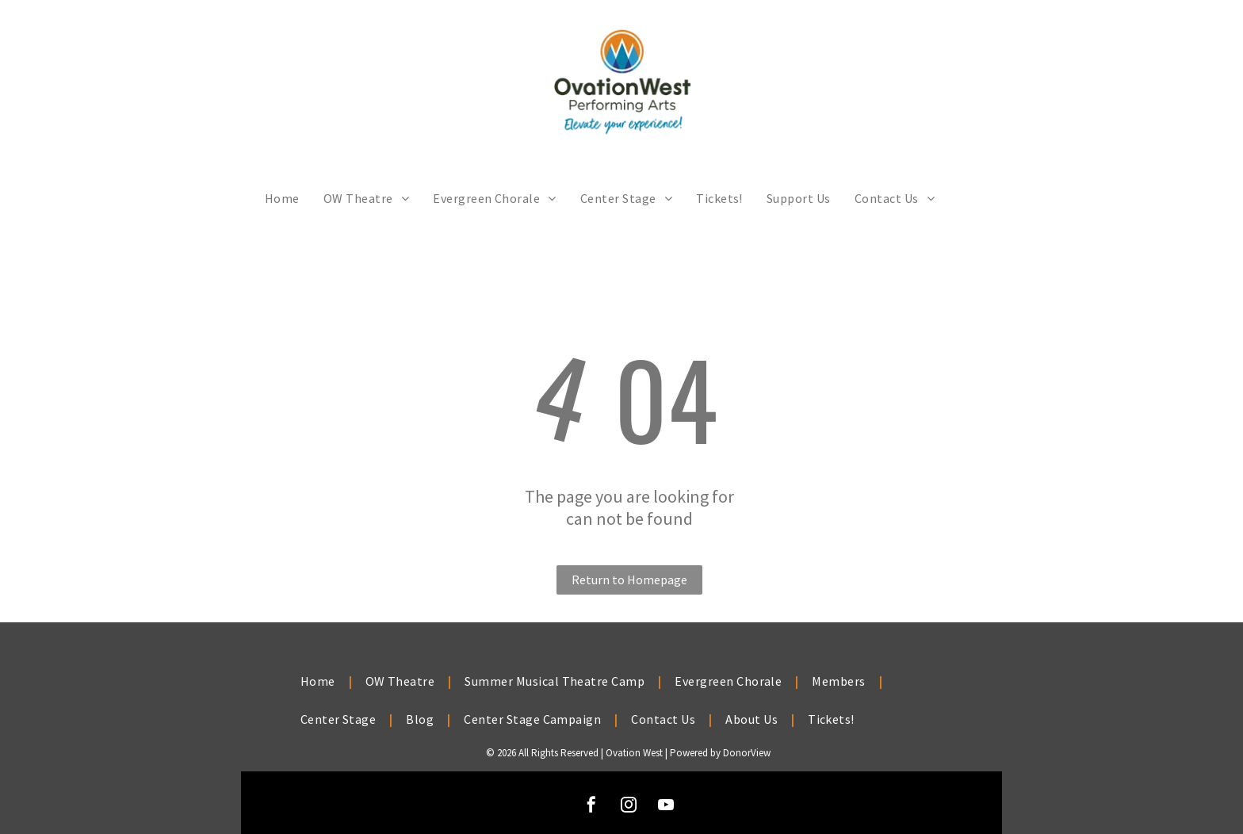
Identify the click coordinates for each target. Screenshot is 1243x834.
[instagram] (629, 807)
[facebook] (591, 807)
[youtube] (666, 807)
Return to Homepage (629, 579)
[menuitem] (282, 198)
